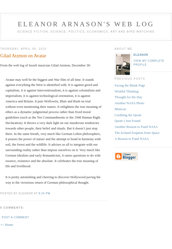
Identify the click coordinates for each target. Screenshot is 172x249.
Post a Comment (15, 217)
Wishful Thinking (126, 91)
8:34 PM (44, 193)
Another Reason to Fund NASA (136, 127)
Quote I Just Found (127, 121)
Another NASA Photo (129, 103)
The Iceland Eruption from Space (137, 133)
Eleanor (141, 54)
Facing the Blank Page (130, 85)
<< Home (6, 225)
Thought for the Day (128, 97)
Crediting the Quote (128, 115)
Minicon (120, 109)
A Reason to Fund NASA (132, 139)
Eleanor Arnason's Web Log (86, 24)
